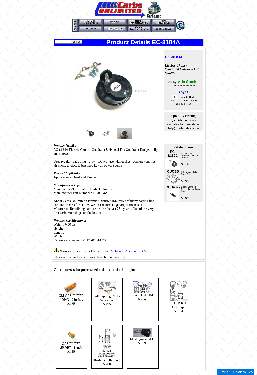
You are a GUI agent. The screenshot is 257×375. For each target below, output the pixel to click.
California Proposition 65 (127, 251)
